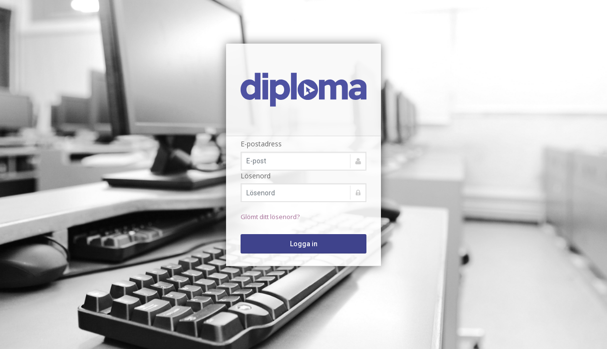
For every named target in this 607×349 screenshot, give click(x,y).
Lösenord (256, 175)
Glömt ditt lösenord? (270, 216)
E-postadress (261, 143)
